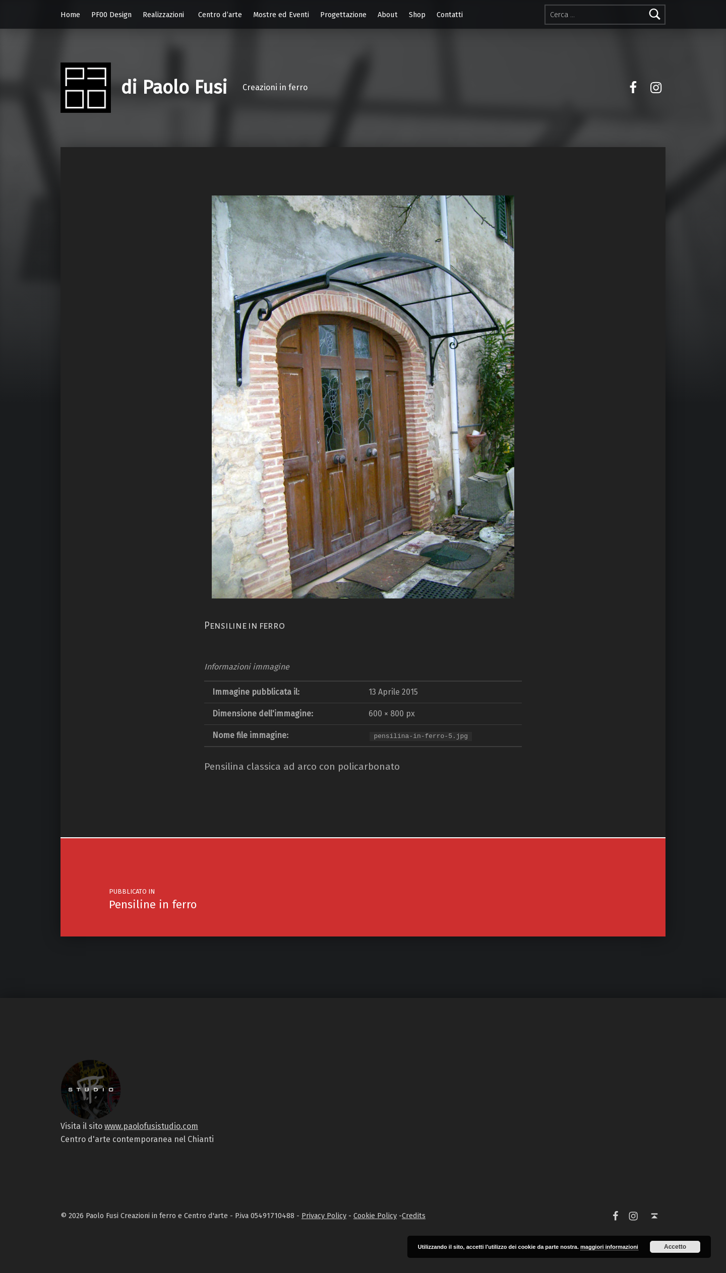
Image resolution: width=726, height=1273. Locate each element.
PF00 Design (111, 14)
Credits (414, 1215)
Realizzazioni (163, 14)
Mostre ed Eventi (281, 14)
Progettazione (343, 14)
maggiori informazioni (609, 1247)
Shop (417, 14)
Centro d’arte (220, 14)
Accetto (675, 1246)
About (388, 14)
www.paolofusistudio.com (151, 1126)
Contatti (450, 14)
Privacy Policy (323, 1215)
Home (70, 14)
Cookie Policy (375, 1215)
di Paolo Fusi (174, 88)
